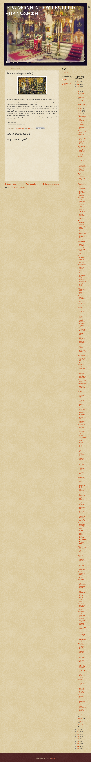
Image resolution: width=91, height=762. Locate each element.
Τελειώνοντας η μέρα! (82, 131)
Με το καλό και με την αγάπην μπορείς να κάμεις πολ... (82, 149)
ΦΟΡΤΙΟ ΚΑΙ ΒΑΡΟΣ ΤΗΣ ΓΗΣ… (82, 185)
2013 (78, 748)
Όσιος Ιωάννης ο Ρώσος (81, 304)
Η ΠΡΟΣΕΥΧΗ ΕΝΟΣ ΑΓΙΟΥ (81, 474)
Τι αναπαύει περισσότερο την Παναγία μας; (81, 227)
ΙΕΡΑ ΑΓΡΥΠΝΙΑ (81, 174)
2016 (78, 741)
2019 (78, 734)
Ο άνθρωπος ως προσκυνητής (81, 126)
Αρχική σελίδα (31, 184)
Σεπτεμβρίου (81, 104)
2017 (78, 739)
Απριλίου (80, 715)
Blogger (53, 758)
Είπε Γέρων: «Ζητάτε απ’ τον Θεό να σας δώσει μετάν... (81, 574)
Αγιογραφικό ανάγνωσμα (81, 157)
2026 (78, 81)
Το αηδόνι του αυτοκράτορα (81, 696)
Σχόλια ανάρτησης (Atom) (18, 187)
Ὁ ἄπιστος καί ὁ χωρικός (81, 635)
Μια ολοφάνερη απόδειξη (82, 627)
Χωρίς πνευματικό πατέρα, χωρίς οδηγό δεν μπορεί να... (82, 340)
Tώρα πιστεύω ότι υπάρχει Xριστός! (81, 411)
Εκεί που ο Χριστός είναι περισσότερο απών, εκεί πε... (81, 350)
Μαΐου (80, 113)
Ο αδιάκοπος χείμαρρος (81, 326)
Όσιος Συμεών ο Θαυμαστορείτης (82, 416)
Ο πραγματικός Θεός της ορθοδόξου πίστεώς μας (81, 518)
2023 (78, 89)
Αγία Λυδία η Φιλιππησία (81, 556)
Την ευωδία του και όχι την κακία (82, 439)
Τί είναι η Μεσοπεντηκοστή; (81, 640)
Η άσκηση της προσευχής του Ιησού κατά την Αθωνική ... (81, 244)
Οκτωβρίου (81, 101)
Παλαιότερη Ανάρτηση (51, 184)
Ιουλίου (80, 108)
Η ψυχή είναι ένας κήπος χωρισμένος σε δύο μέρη (81, 690)
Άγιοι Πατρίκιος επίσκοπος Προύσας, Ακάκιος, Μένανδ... (81, 606)
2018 (78, 736)
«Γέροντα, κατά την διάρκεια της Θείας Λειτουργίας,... (82, 386)
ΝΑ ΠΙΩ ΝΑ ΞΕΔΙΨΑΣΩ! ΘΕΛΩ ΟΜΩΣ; (81, 479)
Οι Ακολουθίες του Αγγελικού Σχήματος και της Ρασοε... (81, 511)
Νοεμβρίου (81, 97)
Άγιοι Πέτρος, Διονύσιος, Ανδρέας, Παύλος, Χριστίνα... (81, 646)
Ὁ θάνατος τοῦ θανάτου (81, 631)
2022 (78, 91)
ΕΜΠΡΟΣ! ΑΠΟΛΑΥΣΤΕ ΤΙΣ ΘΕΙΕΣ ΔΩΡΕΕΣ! (81, 445)
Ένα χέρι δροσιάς (80, 434)
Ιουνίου (80, 111)
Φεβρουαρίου (81, 721)
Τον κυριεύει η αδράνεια (81, 221)
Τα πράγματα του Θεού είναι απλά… (82, 208)
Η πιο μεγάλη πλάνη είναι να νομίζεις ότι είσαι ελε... (81, 332)
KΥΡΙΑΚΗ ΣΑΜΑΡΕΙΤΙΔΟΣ (81, 468)
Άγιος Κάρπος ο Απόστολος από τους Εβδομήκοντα (81, 359)
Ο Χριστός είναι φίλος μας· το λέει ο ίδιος (82, 283)
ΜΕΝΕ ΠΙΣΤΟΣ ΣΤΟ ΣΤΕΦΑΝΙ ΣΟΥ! (82, 542)
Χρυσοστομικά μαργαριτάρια (81, 701)
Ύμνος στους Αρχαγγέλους (81, 661)
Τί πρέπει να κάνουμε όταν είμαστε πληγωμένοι (82, 375)
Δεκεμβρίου (81, 93)
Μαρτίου (80, 718)
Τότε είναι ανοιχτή (80, 598)
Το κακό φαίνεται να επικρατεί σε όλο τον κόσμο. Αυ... (81, 298)
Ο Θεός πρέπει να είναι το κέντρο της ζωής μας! (81, 622)
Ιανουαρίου (81, 724)
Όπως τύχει (81, 601)
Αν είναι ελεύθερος (81, 392)
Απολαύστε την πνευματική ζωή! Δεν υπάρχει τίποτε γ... (81, 267)
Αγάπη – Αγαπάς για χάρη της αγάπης (81, 593)
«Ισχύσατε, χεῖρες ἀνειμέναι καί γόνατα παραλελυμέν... (82, 708)
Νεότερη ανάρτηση (11, 184)
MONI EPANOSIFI (67, 80)
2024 (78, 86)
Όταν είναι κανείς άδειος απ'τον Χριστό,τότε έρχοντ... (81, 320)
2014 (78, 746)
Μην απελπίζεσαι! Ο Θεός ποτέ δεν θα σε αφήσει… (81, 290)
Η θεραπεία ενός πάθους (81, 397)
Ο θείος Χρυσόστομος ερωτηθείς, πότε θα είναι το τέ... (82, 586)
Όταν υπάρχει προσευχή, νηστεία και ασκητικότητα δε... (81, 525)
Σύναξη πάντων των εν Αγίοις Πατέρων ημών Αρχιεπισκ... (81, 487)
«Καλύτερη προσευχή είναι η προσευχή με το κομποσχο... (81, 534)
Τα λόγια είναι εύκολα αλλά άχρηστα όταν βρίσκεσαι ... (81, 168)
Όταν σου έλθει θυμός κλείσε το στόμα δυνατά (81, 141)
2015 (78, 743)
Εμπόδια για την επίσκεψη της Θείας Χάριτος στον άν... (81, 404)
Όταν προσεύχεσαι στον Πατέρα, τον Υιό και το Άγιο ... (82, 236)
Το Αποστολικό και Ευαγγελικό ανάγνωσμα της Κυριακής (81, 496)
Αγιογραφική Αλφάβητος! (81, 580)
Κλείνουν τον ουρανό (81, 135)
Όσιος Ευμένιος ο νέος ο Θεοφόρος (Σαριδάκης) (81, 453)
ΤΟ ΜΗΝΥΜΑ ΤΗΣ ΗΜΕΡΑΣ (81, 162)
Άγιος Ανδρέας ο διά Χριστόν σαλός (81, 251)
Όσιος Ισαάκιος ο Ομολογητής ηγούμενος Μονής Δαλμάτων (82, 192)
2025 (78, 84)
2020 (78, 731)
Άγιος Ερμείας (81, 154)
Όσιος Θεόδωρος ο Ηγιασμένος (82, 676)
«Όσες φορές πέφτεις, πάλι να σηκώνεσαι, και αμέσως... (81, 215)
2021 (78, 729)
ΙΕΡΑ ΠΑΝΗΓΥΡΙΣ (82, 568)
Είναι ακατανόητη (81, 430)
